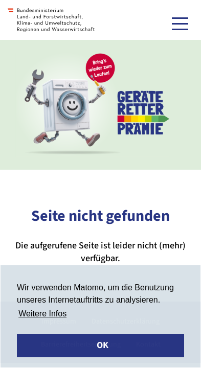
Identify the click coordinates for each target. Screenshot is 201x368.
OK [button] (102, 345)
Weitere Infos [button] (42, 313)
